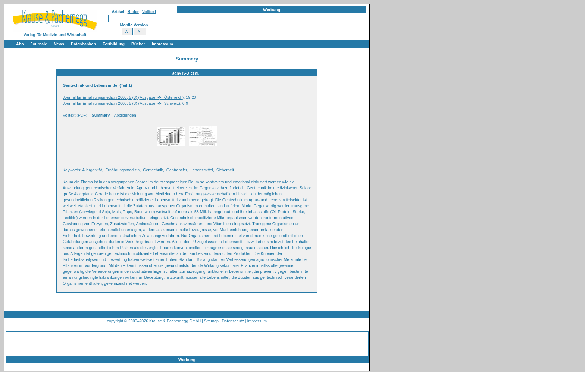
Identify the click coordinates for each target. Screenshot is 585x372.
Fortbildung (114, 44)
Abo (20, 44)
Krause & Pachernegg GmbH (175, 321)
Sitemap (211, 321)
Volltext (149, 11)
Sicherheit (225, 170)
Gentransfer (176, 170)
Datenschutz (233, 321)
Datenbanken (83, 44)
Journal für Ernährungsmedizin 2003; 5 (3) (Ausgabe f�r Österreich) (123, 97)
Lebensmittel (201, 170)
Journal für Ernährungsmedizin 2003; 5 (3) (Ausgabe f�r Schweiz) (121, 103)
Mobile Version (134, 25)
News (59, 44)
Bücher (138, 44)
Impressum (162, 44)
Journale (39, 44)
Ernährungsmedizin (122, 170)
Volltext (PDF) (75, 115)
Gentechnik (153, 170)
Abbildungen (125, 115)
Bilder (133, 11)
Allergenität (92, 170)
